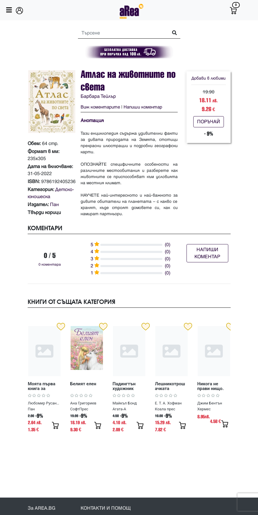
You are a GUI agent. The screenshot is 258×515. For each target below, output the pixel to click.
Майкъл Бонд (125, 403)
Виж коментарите (100, 107)
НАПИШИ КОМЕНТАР (207, 253)
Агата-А (119, 409)
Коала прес (165, 409)
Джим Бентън (209, 403)
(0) (167, 245)
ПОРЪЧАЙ (208, 122)
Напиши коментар (143, 107)
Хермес (204, 409)
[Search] (120, 33)
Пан (54, 205)
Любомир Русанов (44, 403)
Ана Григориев (83, 403)
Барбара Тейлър (98, 96)
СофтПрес (79, 409)
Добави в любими (209, 78)
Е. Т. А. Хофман (168, 403)
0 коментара (50, 264)
